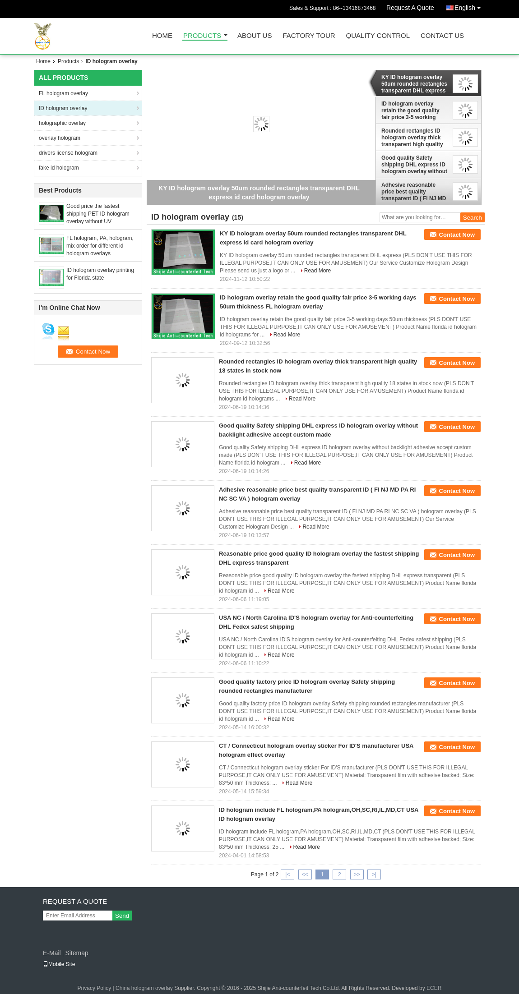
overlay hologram (59, 138)
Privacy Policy (94, 988)
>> (357, 874)
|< (287, 874)
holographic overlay (62, 123)
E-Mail (52, 953)
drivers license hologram (68, 153)
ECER (433, 988)
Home (162, 35)
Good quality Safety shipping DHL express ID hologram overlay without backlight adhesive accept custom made (415, 165)
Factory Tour (309, 35)
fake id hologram (59, 168)
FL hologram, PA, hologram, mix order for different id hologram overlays (100, 246)
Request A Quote (410, 7)
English (469, 6)
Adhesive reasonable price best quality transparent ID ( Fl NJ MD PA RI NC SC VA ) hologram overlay (413, 192)
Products (202, 35)
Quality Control (378, 35)
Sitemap (76, 953)
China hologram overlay (144, 988)
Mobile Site (59, 964)
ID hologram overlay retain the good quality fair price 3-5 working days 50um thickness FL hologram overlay (412, 110)
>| (374, 874)
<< (305, 874)
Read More (317, 270)
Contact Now (457, 234)
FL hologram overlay (63, 93)
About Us (254, 35)
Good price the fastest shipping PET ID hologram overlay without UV (98, 214)
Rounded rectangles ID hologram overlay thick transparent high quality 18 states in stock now (412, 137)
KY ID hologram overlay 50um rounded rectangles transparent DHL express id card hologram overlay (414, 84)
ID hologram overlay (63, 108)
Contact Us (442, 35)
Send (122, 915)
